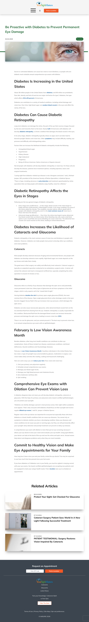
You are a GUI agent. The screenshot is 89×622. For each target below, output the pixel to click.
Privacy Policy (38, 611)
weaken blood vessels (50, 105)
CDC (59, 316)
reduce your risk (38, 361)
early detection (43, 181)
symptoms (48, 138)
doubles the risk (30, 295)
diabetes (49, 92)
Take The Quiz (44, 603)
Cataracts (44, 585)
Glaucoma (44, 588)
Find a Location (51, 10)
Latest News (44, 591)
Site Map (47, 611)
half (49, 129)
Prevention (80, 39)
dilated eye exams (25, 410)
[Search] (39, 10)
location (52, 469)
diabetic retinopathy (26, 131)
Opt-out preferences (57, 611)
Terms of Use (28, 611)
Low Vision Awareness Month (32, 351)
